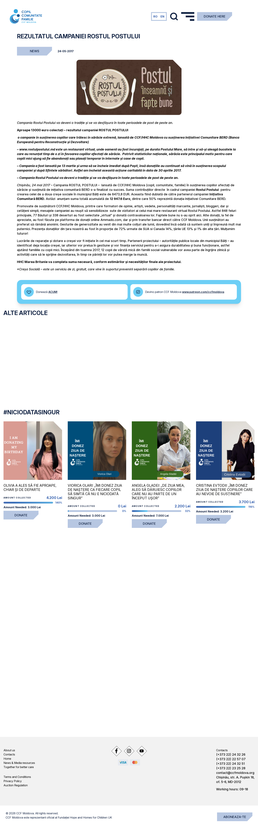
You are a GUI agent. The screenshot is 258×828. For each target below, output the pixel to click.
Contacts (9, 754)
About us (9, 750)
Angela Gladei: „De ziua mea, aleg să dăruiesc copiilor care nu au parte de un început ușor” (158, 491)
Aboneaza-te (234, 817)
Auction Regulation (16, 785)
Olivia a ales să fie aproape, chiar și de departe (30, 487)
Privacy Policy (13, 781)
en (162, 16)
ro (155, 16)
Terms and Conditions (17, 777)
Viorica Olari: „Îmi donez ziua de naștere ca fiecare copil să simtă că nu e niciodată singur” (95, 491)
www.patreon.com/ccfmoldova (203, 292)
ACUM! (52, 292)
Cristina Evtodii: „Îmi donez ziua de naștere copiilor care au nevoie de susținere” (224, 489)
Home (7, 758)
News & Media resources (19, 763)
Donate (21, 515)
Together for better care (19, 767)
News (34, 51)
